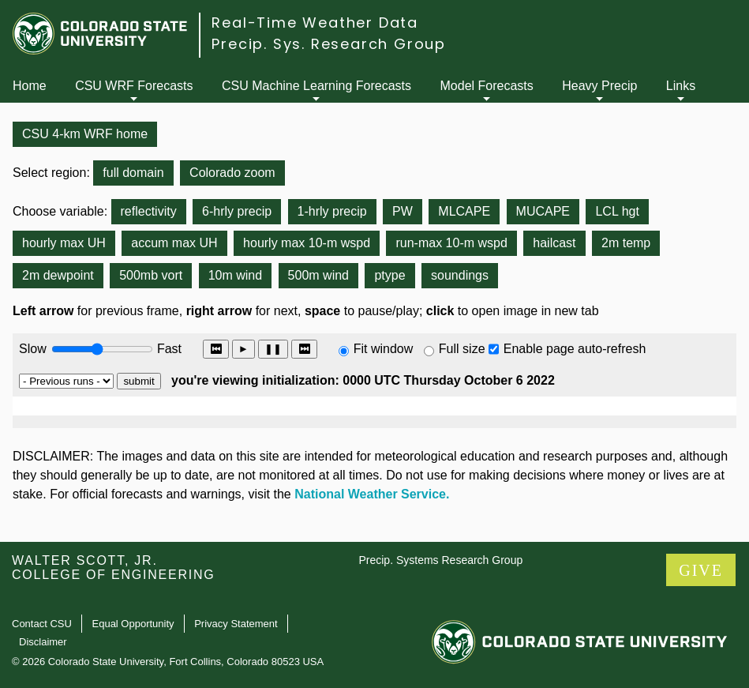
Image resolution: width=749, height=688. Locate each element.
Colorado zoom (232, 172)
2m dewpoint (58, 275)
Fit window (384, 348)
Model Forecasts (487, 85)
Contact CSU (42, 624)
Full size (462, 348)
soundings (460, 275)
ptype (389, 275)
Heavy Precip (599, 85)
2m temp (625, 243)
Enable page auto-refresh (575, 348)
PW (402, 211)
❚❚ (273, 349)
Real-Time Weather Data (315, 22)
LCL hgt (617, 211)
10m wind (235, 275)
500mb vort (150, 275)
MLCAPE (464, 211)
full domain (133, 172)
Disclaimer (43, 642)
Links (680, 85)
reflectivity (149, 211)
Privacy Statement (236, 624)
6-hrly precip (237, 211)
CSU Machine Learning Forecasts (316, 85)
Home (30, 85)
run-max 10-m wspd (451, 243)
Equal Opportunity (133, 624)
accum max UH (174, 243)
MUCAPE (543, 211)
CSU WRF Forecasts (134, 85)
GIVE (701, 570)
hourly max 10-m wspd (306, 243)
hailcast (554, 243)
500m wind (318, 275)
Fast (168, 348)
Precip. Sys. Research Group (329, 44)
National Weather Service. (371, 494)
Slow (33, 348)
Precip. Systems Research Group (440, 560)
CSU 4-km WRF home (85, 134)
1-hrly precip (332, 211)
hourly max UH (64, 243)
